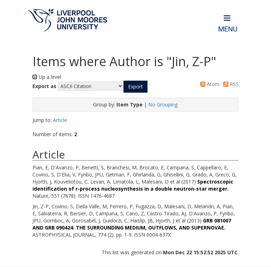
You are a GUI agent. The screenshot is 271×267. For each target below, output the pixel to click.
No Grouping (162, 104)
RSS (230, 84)
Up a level (46, 77)
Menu (227, 29)
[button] (135, 87)
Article (60, 120)
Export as (44, 86)
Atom (208, 84)
